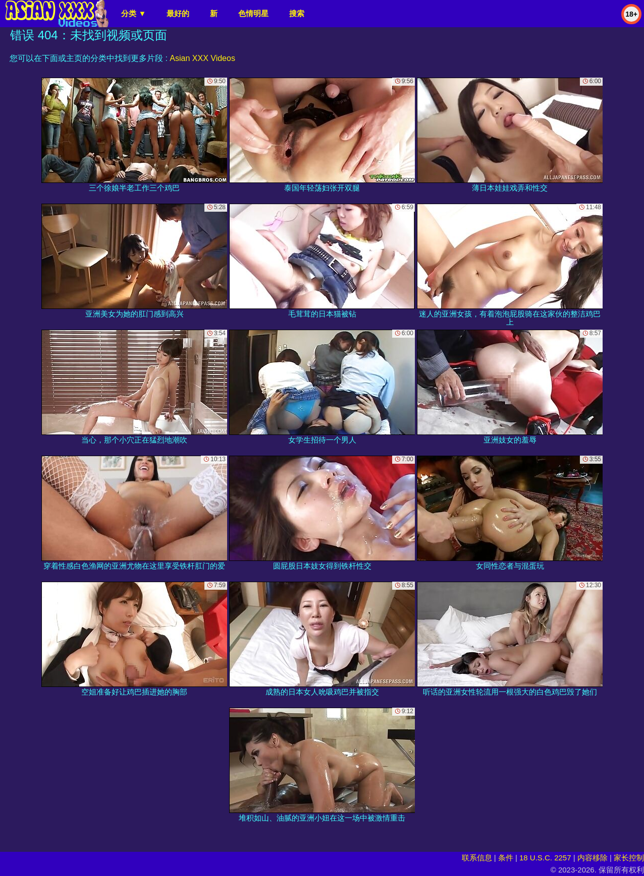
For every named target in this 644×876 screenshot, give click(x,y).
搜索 (296, 13)
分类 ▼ (133, 13)
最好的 (178, 13)
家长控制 (629, 857)
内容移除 (592, 857)
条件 (505, 857)
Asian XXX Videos (202, 58)
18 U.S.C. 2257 (545, 857)
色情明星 (253, 13)
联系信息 (477, 857)
